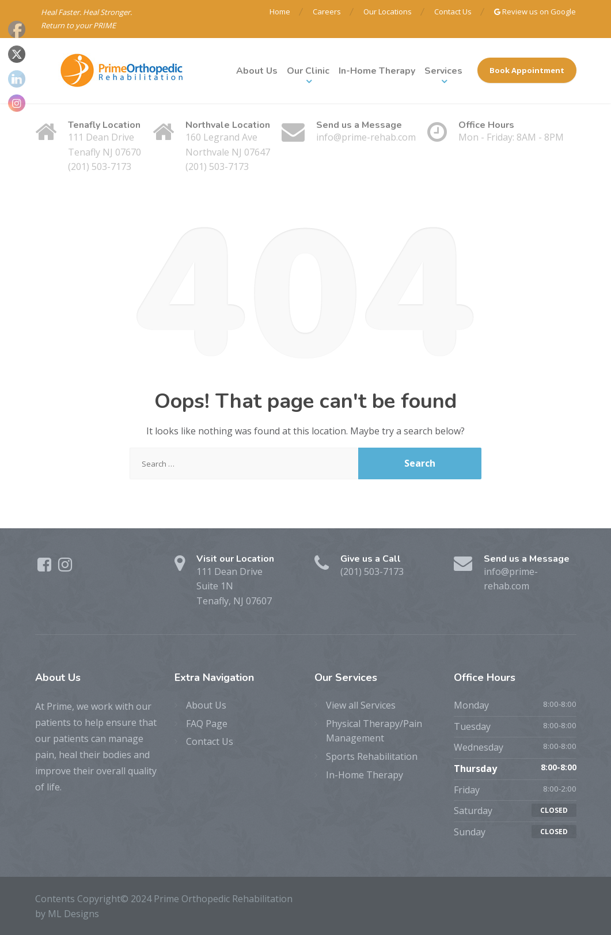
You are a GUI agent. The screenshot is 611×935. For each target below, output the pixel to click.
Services (443, 71)
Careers (327, 11)
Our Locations (387, 11)
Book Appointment (526, 70)
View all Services (361, 705)
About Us (257, 71)
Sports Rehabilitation (372, 756)
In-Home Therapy (377, 71)
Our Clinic (308, 71)
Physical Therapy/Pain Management (374, 731)
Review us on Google (535, 11)
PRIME (104, 25)
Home (280, 11)
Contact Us (453, 11)
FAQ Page (206, 723)
